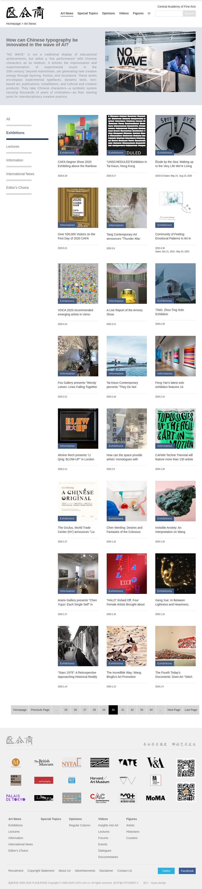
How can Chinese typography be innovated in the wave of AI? (42, 42)
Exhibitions (15, 133)
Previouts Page (40, 709)
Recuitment (15, 870)
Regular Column (79, 825)
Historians (132, 831)
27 (84, 709)
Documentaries (108, 857)
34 (151, 709)
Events (102, 844)
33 (141, 709)
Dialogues (104, 850)
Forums (103, 838)
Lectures (12, 146)
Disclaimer (106, 870)
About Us (64, 870)
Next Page (173, 709)
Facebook (187, 871)
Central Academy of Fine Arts (177, 6)
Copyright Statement (41, 870)
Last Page (191, 709)
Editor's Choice (17, 187)
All (8, 119)
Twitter (166, 871)
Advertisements (85, 870)
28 (94, 709)
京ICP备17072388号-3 (125, 882)
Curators (132, 838)
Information (14, 160)
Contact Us (124, 870)
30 (113, 709)
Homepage (20, 709)
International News (20, 174)
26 (75, 709)
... (56, 709)
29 (103, 709)
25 (65, 709)
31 (122, 709)
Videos (124, 13)
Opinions (108, 13)
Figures (138, 13)
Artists (130, 825)
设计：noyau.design (154, 882)
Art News (67, 13)
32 (132, 709)
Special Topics (87, 13)
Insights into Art (108, 825)
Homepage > (15, 23)
